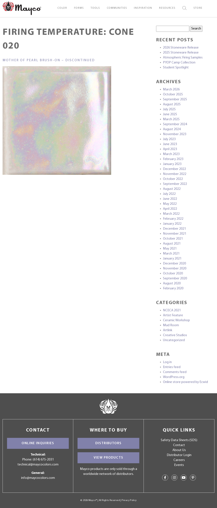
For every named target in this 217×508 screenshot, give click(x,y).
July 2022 (169, 194)
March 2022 (171, 214)
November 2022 (174, 174)
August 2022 (172, 189)
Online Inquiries (38, 443)
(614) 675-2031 (43, 459)
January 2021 (172, 258)
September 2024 (175, 124)
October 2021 (173, 238)
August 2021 (172, 243)
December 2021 (174, 229)
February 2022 (173, 219)
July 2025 (169, 109)
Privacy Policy (129, 500)
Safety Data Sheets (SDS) (179, 440)
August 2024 (172, 129)
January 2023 (172, 164)
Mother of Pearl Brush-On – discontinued (49, 60)
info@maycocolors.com (38, 478)
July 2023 (169, 139)
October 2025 (173, 94)
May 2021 (170, 248)
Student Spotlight (176, 67)
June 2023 (170, 144)
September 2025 (175, 99)
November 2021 (174, 233)
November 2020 (174, 268)
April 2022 (170, 209)
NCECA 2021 (172, 310)
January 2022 (172, 224)
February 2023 (173, 159)
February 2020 (173, 288)
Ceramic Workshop (176, 320)
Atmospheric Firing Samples (183, 57)
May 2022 (170, 204)
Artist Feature (173, 315)
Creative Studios (175, 335)
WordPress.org (173, 377)
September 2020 (175, 278)
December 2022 (174, 169)
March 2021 (171, 253)
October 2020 (173, 273)
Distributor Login (179, 455)
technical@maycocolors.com (37, 464)
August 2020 (172, 283)
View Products (108, 457)
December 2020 (174, 263)
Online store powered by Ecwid (185, 382)
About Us (179, 450)
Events (179, 465)
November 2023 (174, 134)
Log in (167, 362)
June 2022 (170, 199)
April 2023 (170, 149)
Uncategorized (174, 340)
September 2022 (175, 184)
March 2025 (171, 119)
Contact (179, 445)
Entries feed (171, 367)
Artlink (167, 330)
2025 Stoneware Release (181, 52)
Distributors (108, 443)
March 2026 (171, 89)
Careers (179, 460)
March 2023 (171, 154)
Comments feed (174, 372)
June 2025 (170, 114)
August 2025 (172, 104)
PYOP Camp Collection (179, 62)
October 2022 (173, 179)
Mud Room (171, 325)
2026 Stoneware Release (181, 47)
